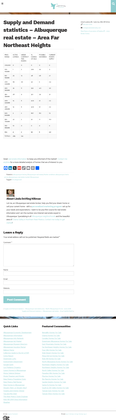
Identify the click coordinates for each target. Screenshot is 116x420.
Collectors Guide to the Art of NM (16, 353)
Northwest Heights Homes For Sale (55, 367)
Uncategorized (17, 179)
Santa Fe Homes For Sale (51, 385)
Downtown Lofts (9, 358)
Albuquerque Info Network (13, 338)
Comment (7, 242)
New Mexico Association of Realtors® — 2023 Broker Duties (95, 32)
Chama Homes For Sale (51, 335)
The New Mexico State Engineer (15, 396)
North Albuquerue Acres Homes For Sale (57, 361)
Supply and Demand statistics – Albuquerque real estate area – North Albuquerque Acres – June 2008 (37, 309)
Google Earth (8, 364)
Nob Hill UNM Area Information (15, 399)
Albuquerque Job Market (12, 341)
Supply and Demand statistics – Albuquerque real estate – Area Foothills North (47, 311)
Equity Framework (13, 414)
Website (6, 288)
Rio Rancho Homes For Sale (52, 379)
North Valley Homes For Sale (53, 370)
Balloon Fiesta (8, 350)
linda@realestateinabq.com (92, 28)
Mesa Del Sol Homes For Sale (53, 355)
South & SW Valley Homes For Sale (55, 387)
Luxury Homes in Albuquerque (14, 370)
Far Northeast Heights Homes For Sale (56, 347)
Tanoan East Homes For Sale (53, 390)
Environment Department (13, 361)
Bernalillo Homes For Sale (51, 332)
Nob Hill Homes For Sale (51, 358)
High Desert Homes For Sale (53, 353)
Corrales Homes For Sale (51, 338)
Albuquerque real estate (35, 174)
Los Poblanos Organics (12, 367)
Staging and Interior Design (13, 390)
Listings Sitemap (78, 414)
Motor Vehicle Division (11, 373)
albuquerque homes (20, 174)
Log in (67, 414)
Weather (6, 402)
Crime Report (8, 355)
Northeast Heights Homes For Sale (55, 364)
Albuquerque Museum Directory (15, 344)
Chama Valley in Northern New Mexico (28, 219)
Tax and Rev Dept (10, 393)
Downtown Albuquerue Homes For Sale (57, 341)
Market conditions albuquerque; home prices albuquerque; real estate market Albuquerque (36, 175)
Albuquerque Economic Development (17, 332)
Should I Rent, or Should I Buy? (15, 387)
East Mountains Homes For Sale (54, 344)
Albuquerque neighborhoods (43, 216)
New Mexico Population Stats (14, 379)
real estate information (17, 159)
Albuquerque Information (12, 335)
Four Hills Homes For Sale (51, 350)
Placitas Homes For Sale (51, 376)
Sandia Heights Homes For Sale (54, 382)
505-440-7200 (87, 24)
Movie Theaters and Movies (13, 376)
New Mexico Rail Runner (12, 382)
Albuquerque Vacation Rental (14, 347)
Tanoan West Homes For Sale (53, 393)
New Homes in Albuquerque (13, 385)
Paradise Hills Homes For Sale (53, 373)
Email (5, 279)
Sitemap (71, 414)
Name (5, 270)
